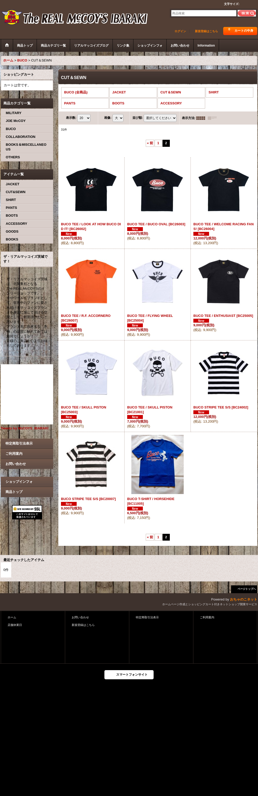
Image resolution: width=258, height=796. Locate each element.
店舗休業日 (15, 624)
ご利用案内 (14, 454)
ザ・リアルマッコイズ (75, 18)
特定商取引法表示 (19, 443)
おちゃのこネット (243, 599)
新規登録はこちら (206, 31)
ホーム (12, 617)
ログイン (180, 31)
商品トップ (14, 492)
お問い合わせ (15, 464)
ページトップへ (247, 588)
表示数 (71, 118)
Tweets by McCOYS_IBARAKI (24, 428)
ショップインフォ (19, 482)
